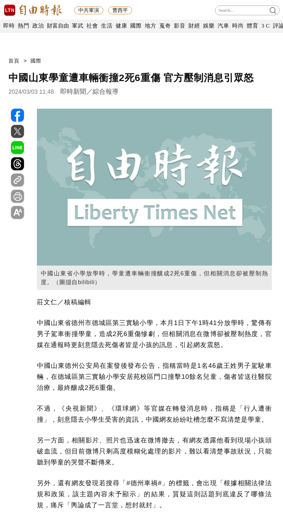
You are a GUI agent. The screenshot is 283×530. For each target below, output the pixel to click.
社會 (92, 26)
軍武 (77, 26)
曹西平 (120, 10)
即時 (9, 26)
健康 (121, 26)
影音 (179, 26)
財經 (194, 26)
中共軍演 (88, 10)
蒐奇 (165, 26)
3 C (265, 26)
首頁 (13, 61)
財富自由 (58, 26)
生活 (106, 26)
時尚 (237, 26)
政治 (38, 26)
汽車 (223, 26)
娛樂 (208, 26)
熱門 (23, 26)
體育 (252, 26)
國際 (136, 26)
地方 (150, 26)
